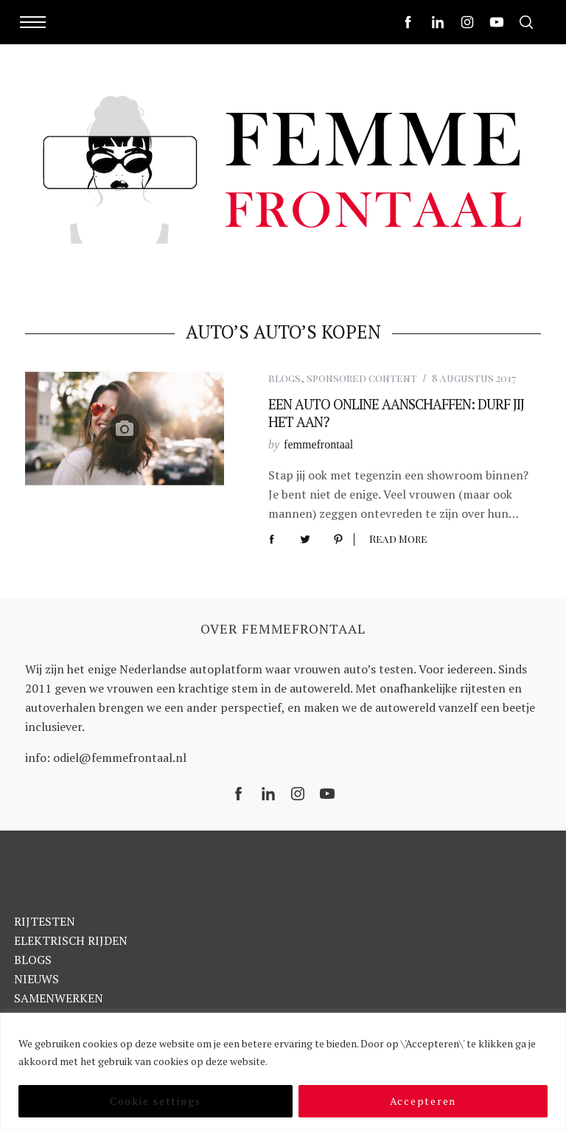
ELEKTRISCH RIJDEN (70, 940)
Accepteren (423, 1101)
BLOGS (33, 960)
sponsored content (362, 378)
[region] (283, 1071)
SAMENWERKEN (58, 998)
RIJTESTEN (44, 921)
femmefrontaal (318, 444)
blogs (284, 378)
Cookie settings (155, 1101)
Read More (398, 539)
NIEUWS (36, 979)
